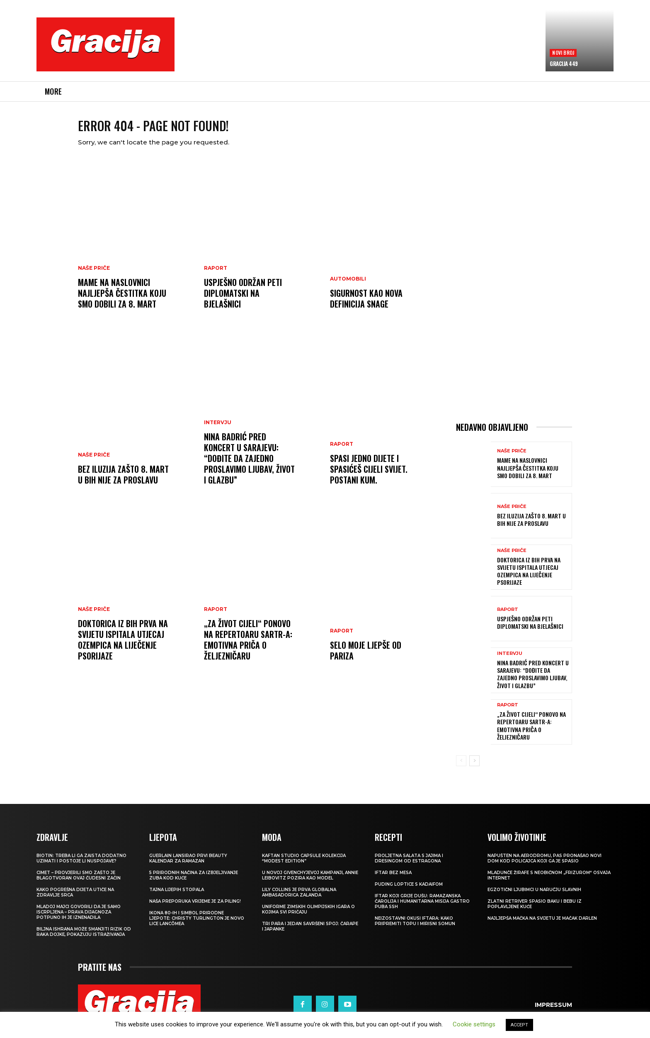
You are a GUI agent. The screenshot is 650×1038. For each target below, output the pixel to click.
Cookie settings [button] (474, 1024)
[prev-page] (461, 767)
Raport (215, 274)
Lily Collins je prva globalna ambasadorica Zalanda (299, 898)
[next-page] (474, 767)
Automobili (348, 285)
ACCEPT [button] (519, 1025)
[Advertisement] (360, 50)
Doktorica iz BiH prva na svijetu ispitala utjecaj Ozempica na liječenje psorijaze (123, 646)
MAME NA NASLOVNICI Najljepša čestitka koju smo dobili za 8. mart (122, 300)
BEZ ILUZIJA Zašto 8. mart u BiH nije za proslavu (123, 481)
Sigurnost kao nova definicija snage (366, 305)
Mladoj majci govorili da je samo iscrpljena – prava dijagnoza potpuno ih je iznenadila (78, 918)
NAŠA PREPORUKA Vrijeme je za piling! (195, 907)
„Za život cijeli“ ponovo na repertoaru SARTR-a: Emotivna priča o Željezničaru (248, 646)
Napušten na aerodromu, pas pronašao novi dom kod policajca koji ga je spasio (544, 864)
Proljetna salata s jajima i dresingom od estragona (409, 864)
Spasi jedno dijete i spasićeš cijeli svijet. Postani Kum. (368, 476)
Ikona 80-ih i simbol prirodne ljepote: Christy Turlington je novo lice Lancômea (196, 924)
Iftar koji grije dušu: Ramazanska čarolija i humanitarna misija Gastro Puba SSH (422, 907)
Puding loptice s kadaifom (409, 890)
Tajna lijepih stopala (176, 896)
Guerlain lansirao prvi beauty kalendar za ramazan (188, 864)
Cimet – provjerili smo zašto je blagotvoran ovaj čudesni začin (78, 881)
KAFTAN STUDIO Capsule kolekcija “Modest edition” (304, 864)
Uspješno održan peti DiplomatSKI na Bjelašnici (243, 300)
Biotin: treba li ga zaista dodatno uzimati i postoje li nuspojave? (81, 864)
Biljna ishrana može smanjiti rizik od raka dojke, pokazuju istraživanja (83, 938)
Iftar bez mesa (393, 879)
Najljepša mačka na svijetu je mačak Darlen (542, 924)
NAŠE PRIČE (94, 274)
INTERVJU (217, 429)
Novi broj (563, 52)
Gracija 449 (564, 63)
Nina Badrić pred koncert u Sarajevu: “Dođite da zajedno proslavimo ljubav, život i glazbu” (249, 465)
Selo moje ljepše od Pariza (365, 657)
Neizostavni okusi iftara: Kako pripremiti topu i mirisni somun (415, 927)
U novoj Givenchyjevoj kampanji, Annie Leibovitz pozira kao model (310, 881)
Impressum (553, 1011)
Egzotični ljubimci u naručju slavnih (534, 896)
